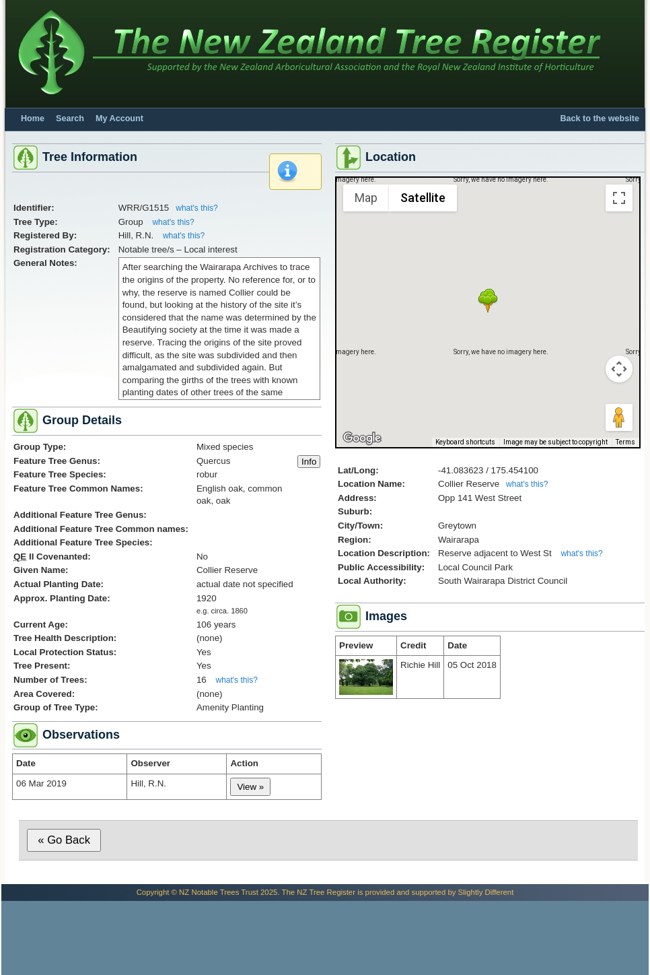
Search (70, 118)
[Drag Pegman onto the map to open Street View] (619, 417)
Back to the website (599, 118)
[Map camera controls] (619, 369)
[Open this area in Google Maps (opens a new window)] (362, 438)
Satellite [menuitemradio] (422, 198)
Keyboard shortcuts (465, 442)
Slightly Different (486, 892)
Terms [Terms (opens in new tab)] (625, 442)
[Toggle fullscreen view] (619, 197)
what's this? (196, 208)
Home (32, 118)
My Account (119, 118)
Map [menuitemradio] (366, 198)
